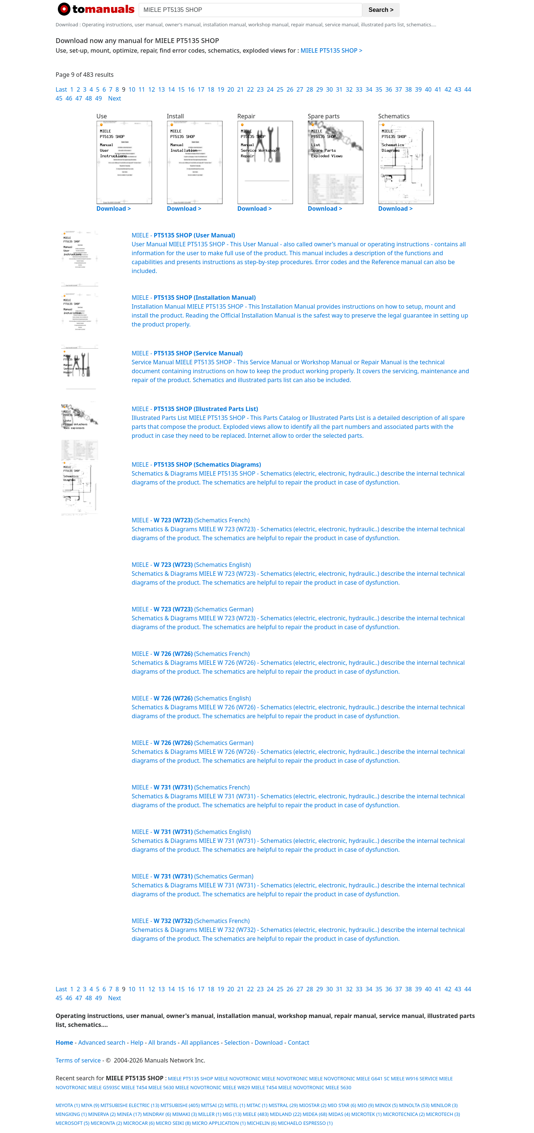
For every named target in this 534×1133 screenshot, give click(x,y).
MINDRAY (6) (157, 1114)
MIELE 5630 (161, 1087)
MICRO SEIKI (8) (173, 1123)
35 (379, 89)
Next (114, 98)
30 (329, 89)
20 (230, 89)
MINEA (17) (129, 1114)
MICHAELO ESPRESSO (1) (305, 1123)
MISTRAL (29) (283, 1105)
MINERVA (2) (102, 1114)
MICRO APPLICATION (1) (219, 1123)
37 (398, 89)
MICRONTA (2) (106, 1123)
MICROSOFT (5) (72, 1123)
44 (467, 89)
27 (299, 89)
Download (269, 1042)
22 (250, 89)
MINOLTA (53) (414, 1105)
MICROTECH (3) (443, 1114)
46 (69, 98)
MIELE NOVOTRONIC (237, 1078)
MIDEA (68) (315, 1114)
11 (141, 89)
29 (319, 89)
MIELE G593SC (104, 1087)
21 (240, 89)
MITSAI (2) (212, 1105)
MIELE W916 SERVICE (414, 1078)
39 (418, 89)
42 (448, 89)
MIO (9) (365, 1105)
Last (61, 89)
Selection (237, 1042)
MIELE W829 (236, 1087)
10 (131, 89)
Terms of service (78, 1060)
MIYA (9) (90, 1105)
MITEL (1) (235, 1105)
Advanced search (101, 1042)
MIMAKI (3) (184, 1114)
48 (88, 98)
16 (191, 89)
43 (458, 89)
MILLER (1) (209, 1114)
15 (181, 89)
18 (211, 89)
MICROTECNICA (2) (404, 1114)
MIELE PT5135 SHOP (190, 1078)
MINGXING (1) (71, 1114)
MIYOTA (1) (68, 1105)
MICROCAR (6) (139, 1123)
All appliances (200, 1042)
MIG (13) (231, 1114)
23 (260, 89)
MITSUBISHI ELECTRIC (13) (129, 1105)
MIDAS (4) (339, 1114)
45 (59, 98)
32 (349, 89)
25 (280, 89)
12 (151, 89)
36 (388, 89)
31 (339, 89)
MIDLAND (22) (285, 1114)
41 (438, 89)
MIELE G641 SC (373, 1078)
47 (78, 98)
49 (98, 98)
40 (428, 89)
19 (220, 89)
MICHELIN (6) (262, 1123)
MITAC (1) (257, 1105)
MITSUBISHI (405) (180, 1105)
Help (137, 1042)
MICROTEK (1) (366, 1114)
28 (309, 89)
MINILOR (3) (444, 1105)
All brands (162, 1042)
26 (290, 89)
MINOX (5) (386, 1105)
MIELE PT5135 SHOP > (332, 50)
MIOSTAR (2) (312, 1105)
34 (369, 89)
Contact (298, 1042)
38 (408, 89)
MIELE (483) (255, 1114)
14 (171, 89)
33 (359, 89)
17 (201, 89)
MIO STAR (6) (341, 1105)
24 (270, 89)
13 (161, 89)
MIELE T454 (134, 1087)
